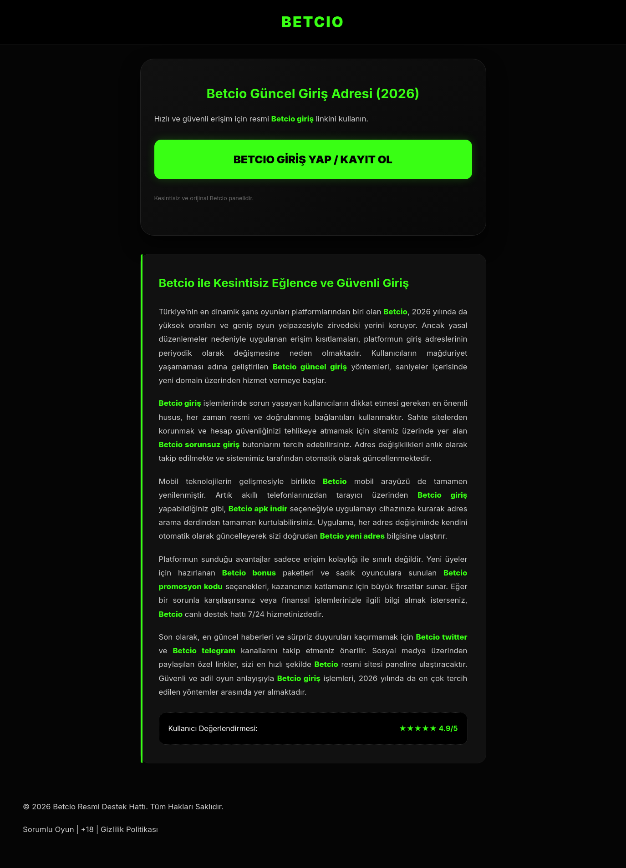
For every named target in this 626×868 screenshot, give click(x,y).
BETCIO (313, 22)
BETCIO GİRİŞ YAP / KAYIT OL (313, 159)
